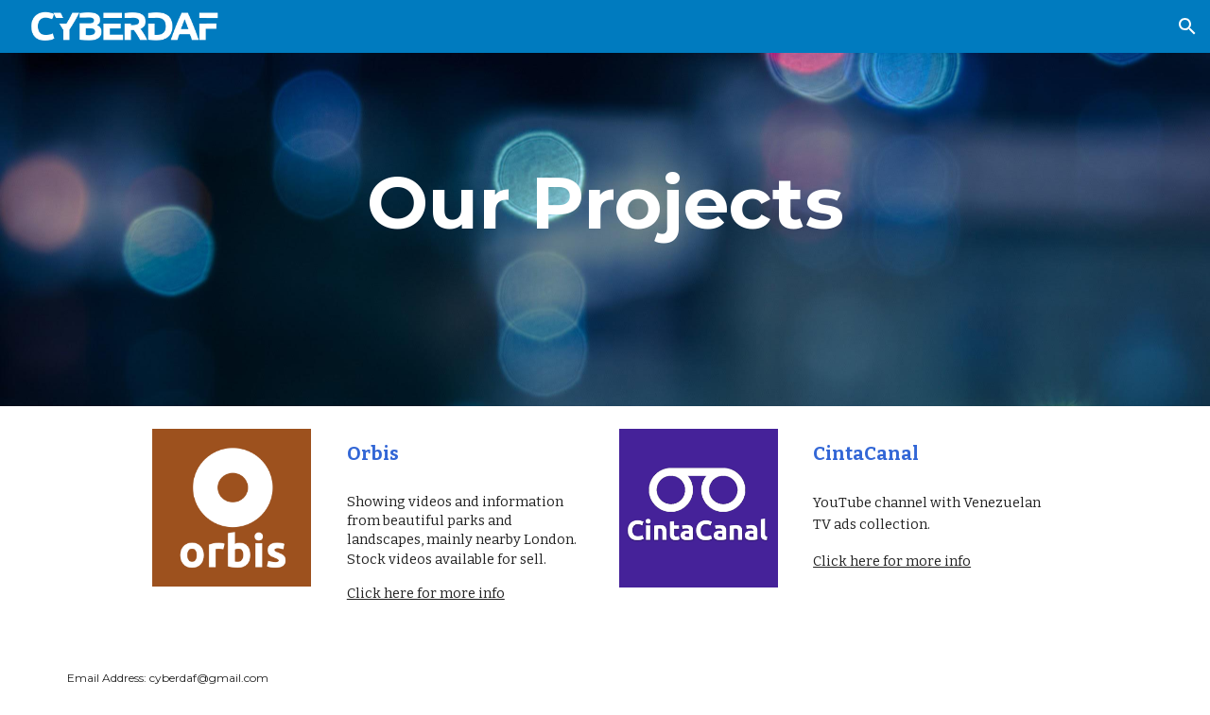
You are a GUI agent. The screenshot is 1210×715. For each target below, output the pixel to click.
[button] (1187, 26)
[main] (605, 203)
